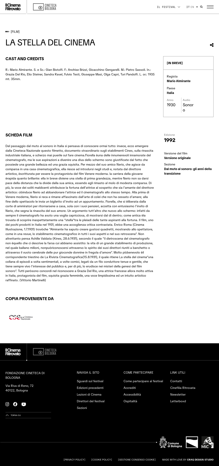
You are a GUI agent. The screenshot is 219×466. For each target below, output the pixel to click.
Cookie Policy (101, 459)
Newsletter (178, 394)
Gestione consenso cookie (136, 459)
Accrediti (130, 388)
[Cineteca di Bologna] (44, 351)
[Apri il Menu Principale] (210, 7)
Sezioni (82, 408)
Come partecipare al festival (143, 381)
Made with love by (188, 459)
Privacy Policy (74, 459)
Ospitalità (130, 401)
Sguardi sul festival (90, 381)
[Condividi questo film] (212, 45)
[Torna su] (13, 415)
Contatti (176, 381)
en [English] (192, 7)
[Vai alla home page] (13, 6)
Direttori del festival (91, 401)
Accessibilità (132, 394)
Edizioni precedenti (90, 388)
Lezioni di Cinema (89, 394)
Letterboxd (178, 401)
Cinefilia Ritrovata (182, 388)
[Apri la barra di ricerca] (201, 7)
